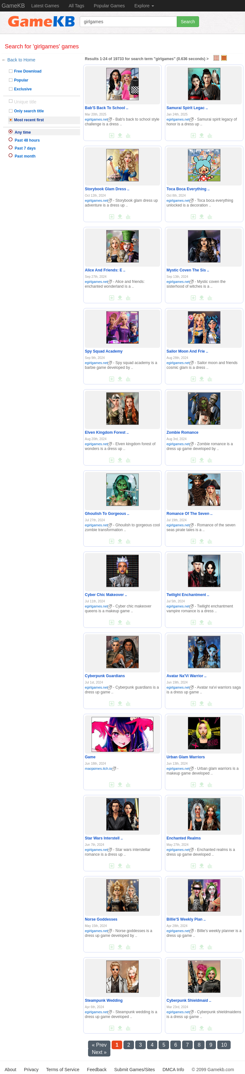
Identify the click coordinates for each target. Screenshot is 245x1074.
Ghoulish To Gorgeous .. (107, 513)
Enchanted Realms (184, 838)
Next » (99, 1052)
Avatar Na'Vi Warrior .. (186, 676)
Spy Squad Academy (103, 351)
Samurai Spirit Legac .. (187, 108)
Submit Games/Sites (134, 1069)
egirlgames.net (98, 119)
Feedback (97, 1069)
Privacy (31, 1069)
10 (224, 1045)
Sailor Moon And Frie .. (187, 351)
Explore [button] (144, 5)
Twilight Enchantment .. (188, 595)
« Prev (99, 1045)
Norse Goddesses (101, 919)
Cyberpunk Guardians (105, 676)
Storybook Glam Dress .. (107, 189)
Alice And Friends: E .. (105, 270)
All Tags (76, 5)
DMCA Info (173, 1069)
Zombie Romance (182, 432)
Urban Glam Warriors (186, 757)
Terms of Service (62, 1069)
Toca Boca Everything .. (188, 189)
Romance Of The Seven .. (189, 513)
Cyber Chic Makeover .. (106, 595)
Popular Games (109, 5)
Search (188, 21)
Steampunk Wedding (103, 1000)
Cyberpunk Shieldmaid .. (189, 1000)
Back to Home (21, 59)
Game (90, 757)
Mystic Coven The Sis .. (188, 270)
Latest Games (45, 5)
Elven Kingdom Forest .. (107, 432)
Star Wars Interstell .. (104, 838)
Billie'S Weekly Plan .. (186, 919)
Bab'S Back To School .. (106, 108)
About (10, 1069)
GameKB (13, 6)
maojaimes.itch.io (100, 768)
